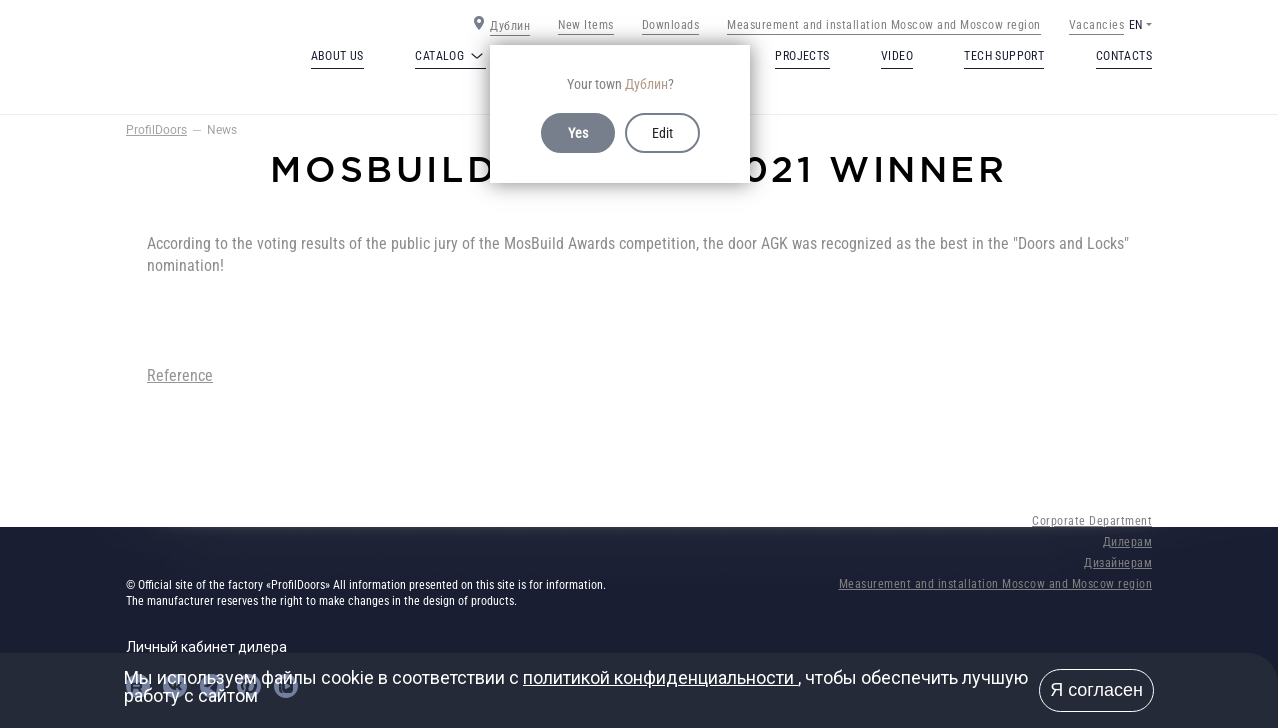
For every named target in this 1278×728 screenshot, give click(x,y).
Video (897, 56)
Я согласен (1096, 690)
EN (1135, 25)
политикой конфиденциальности (660, 677)
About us (337, 56)
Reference (180, 375)
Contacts (1124, 56)
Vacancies (1097, 25)
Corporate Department (1092, 521)
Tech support (1004, 56)
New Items (586, 25)
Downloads (671, 25)
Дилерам (1128, 542)
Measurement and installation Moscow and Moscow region (884, 25)
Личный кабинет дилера (206, 647)
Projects (802, 56)
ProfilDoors (156, 130)
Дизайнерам (1118, 563)
